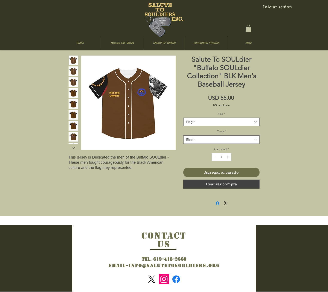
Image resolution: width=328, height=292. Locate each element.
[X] (152, 279)
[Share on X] (225, 203)
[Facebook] (176, 279)
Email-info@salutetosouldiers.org (164, 265)
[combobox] (221, 122)
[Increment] (228, 157)
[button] (248, 28)
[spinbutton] (221, 157)
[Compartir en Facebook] (217, 203)
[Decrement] (215, 157)
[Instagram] (164, 279)
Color (221, 131)
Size (221, 114)
